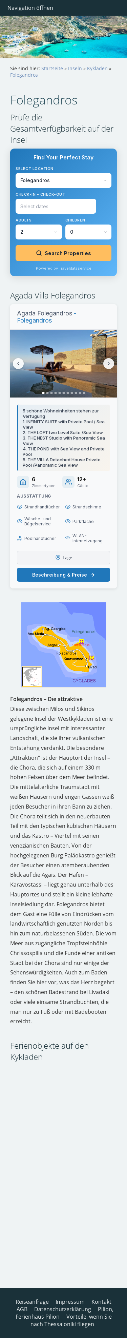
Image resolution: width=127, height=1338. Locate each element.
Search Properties (63, 253)
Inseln (75, 68)
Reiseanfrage (32, 1301)
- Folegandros (47, 317)
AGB (22, 1309)
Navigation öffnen (30, 8)
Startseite (52, 68)
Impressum (70, 1301)
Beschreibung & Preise (63, 575)
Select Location (35, 168)
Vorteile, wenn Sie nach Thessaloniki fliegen (71, 1320)
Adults (23, 220)
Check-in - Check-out (40, 194)
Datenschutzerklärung (62, 1309)
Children (75, 220)
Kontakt (101, 1301)
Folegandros (24, 75)
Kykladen (97, 68)
